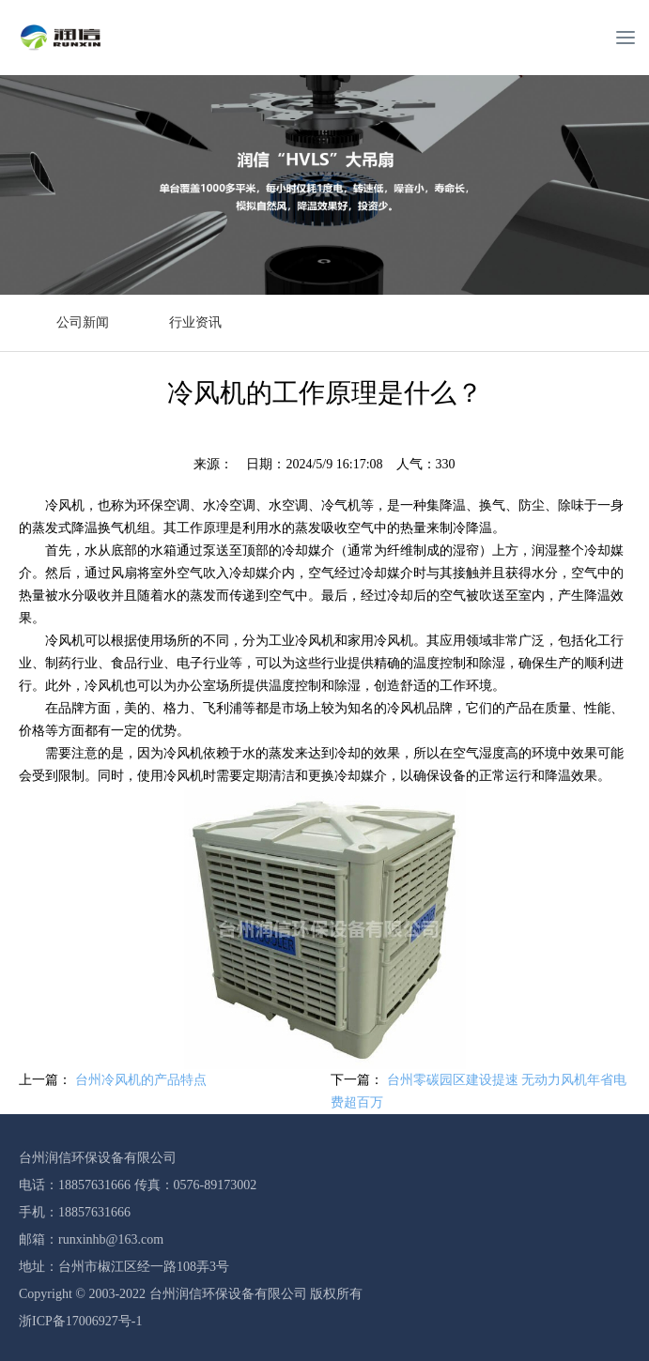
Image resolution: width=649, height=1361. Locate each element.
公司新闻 (82, 322)
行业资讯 (195, 322)
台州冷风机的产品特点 (141, 1080)
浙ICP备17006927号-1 (80, 1321)
